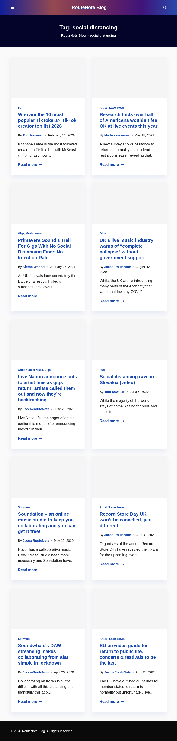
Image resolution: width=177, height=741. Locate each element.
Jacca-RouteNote (117, 267)
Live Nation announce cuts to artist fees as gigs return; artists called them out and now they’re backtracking (47, 388)
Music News (34, 233)
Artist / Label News (112, 107)
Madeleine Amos (117, 135)
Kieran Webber (34, 267)
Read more (30, 165)
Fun (20, 107)
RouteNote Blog (89, 7)
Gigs (21, 233)
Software (24, 507)
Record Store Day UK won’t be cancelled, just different (126, 519)
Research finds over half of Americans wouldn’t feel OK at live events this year (129, 120)
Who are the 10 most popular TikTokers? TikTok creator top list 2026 (47, 120)
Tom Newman (33, 135)
